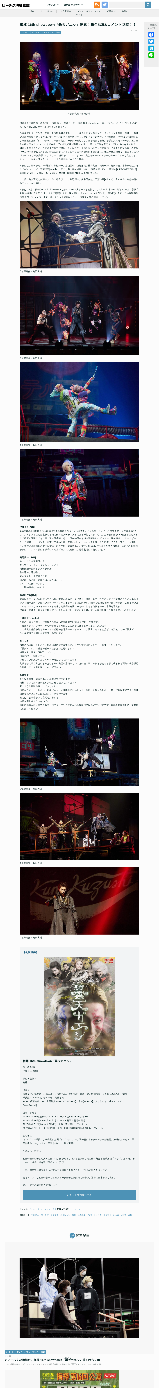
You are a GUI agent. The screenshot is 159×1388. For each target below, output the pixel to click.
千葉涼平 (107, 1236)
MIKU (123, 1236)
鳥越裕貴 (55, 1236)
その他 (141, 30)
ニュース (25, 52)
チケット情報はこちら (80, 1213)
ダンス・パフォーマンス (90, 30)
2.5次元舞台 (65, 30)
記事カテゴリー (72, 12)
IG (42, 1236)
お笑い (128, 30)
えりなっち (65, 1236)
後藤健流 (35, 1236)
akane (116, 1236)
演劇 (31, 30)
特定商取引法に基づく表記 (68, 1366)
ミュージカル (46, 30)
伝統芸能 (114, 30)
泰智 (47, 1236)
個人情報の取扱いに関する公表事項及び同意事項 (86, 1360)
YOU (90, 1236)
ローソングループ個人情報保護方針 (127, 1360)
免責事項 (87, 1366)
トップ (19, 1360)
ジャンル (51, 12)
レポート (13, 1302)
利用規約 (29, 1360)
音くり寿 (98, 1236)
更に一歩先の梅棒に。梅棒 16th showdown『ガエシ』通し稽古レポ (30, 1314)
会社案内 (99, 1366)
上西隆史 (82, 1236)
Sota (130, 1236)
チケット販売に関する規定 (49, 1360)
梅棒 (74, 1236)
